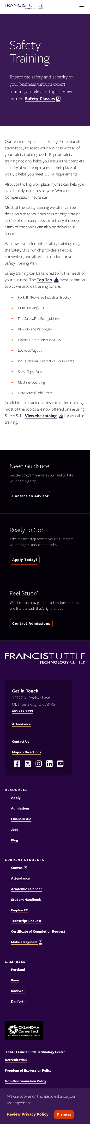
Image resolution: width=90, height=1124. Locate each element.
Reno (15, 980)
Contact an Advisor (30, 496)
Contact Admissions (31, 623)
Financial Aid (21, 819)
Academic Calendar (26, 889)
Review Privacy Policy (27, 1114)
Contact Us (20, 741)
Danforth (18, 1001)
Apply (16, 797)
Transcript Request (26, 920)
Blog (14, 840)
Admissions (20, 808)
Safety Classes (40, 98)
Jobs (14, 829)
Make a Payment (24, 942)
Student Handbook (26, 899)
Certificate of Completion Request (38, 931)
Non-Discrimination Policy (25, 1081)
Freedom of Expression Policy (28, 1070)
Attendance (20, 878)
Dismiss (64, 1114)
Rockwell (18, 990)
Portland (18, 969)
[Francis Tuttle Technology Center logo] (24, 7)
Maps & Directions (26, 752)
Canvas (17, 868)
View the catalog (41, 415)
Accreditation (16, 1059)
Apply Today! (24, 559)
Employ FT (19, 910)
